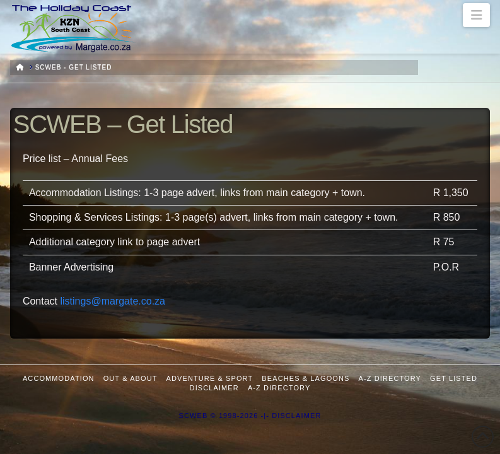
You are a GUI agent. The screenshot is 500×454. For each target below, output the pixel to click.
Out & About (130, 378)
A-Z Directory (390, 378)
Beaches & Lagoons (305, 378)
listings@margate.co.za (112, 301)
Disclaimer (214, 388)
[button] (476, 15)
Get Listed (453, 378)
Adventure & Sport (209, 378)
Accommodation (59, 378)
